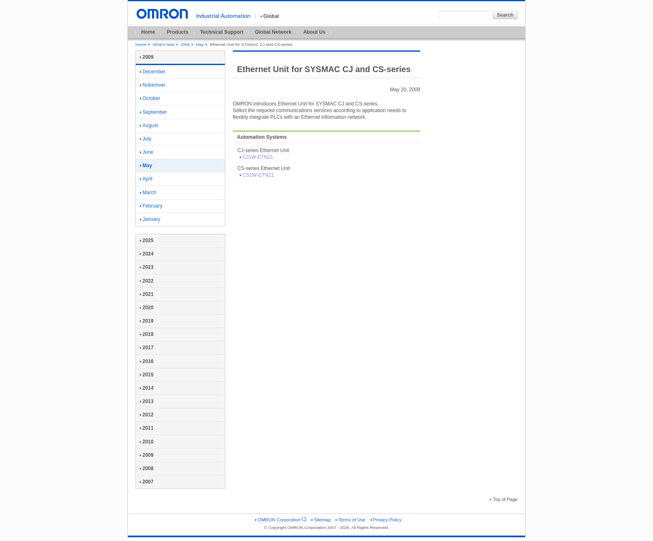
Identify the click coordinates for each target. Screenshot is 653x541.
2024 (147, 254)
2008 (147, 468)
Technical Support (221, 32)
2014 (147, 388)
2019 (147, 321)
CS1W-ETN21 (257, 175)
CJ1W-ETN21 (256, 157)
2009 (185, 44)
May (200, 44)
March (148, 192)
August (149, 125)
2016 (147, 361)
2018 (147, 334)
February (151, 206)
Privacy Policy (386, 519)
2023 (147, 267)
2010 (147, 442)
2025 (147, 240)
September (153, 112)
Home (148, 32)
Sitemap (321, 519)
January (150, 219)
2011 (147, 428)
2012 (147, 415)
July (145, 139)
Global (270, 16)
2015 (147, 375)
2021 (147, 294)
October (150, 98)
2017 (147, 348)
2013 (147, 401)
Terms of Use (350, 519)
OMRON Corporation (281, 519)
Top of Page (503, 499)
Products (177, 32)
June (146, 152)
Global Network (273, 32)
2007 (147, 482)
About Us (314, 32)
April (146, 179)
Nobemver (152, 85)
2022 (147, 281)
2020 (147, 308)
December (152, 72)
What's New (163, 44)
